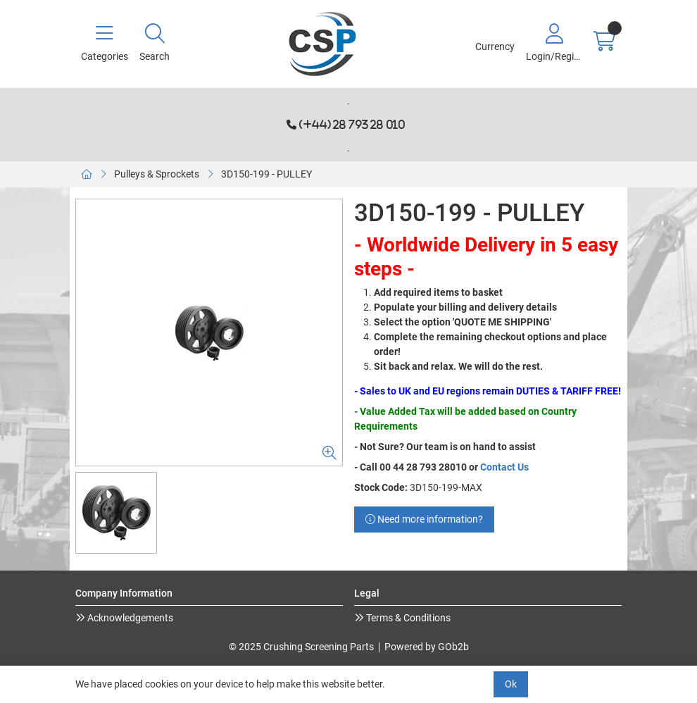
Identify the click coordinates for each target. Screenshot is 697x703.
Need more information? (424, 519)
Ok (511, 684)
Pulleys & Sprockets (156, 174)
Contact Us (504, 467)
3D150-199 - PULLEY (266, 174)
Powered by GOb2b (426, 646)
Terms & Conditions (407, 617)
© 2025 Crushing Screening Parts (301, 646)
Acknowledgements (129, 617)
